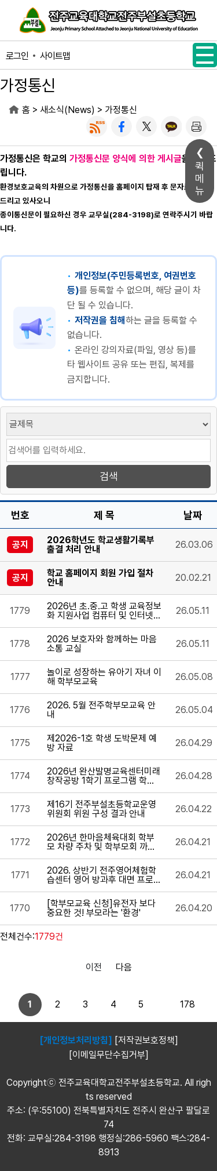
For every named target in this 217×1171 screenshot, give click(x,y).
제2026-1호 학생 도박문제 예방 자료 (102, 743)
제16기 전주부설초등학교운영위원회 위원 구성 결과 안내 (101, 809)
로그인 (17, 55)
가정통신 (121, 109)
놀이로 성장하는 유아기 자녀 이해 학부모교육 (104, 677)
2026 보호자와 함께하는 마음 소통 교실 (102, 644)
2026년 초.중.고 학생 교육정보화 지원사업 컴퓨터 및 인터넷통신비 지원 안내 (104, 611)
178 (187, 1004)
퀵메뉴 (199, 178)
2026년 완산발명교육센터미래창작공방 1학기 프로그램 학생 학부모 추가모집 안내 (103, 776)
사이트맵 (55, 55)
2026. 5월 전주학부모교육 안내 (101, 710)
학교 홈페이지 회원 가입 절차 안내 (100, 578)
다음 (124, 967)
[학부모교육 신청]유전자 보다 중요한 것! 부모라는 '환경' (101, 908)
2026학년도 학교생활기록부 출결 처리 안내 (101, 545)
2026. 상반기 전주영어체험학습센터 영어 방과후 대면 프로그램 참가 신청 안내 (104, 875)
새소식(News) (67, 109)
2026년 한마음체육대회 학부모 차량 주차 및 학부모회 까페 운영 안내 (101, 842)
